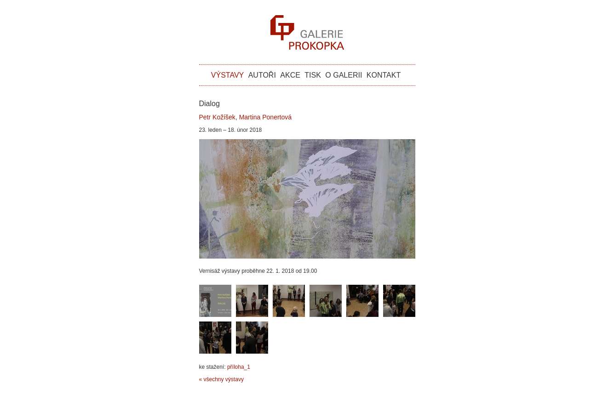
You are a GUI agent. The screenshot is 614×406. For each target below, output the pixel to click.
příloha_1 (238, 367)
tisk (312, 75)
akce (290, 75)
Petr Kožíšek (217, 117)
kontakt (384, 75)
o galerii (343, 75)
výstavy (227, 75)
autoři (262, 75)
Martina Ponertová (265, 117)
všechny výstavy (224, 379)
